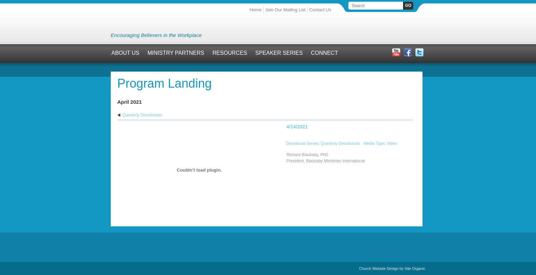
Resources (229, 53)
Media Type (374, 143)
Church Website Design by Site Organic (392, 268)
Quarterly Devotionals (142, 115)
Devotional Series (302, 143)
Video (392, 143)
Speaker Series (279, 53)
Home (256, 9)
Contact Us (320, 9)
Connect (324, 53)
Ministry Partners (176, 53)
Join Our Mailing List (285, 9)
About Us (125, 53)
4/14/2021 (297, 126)
